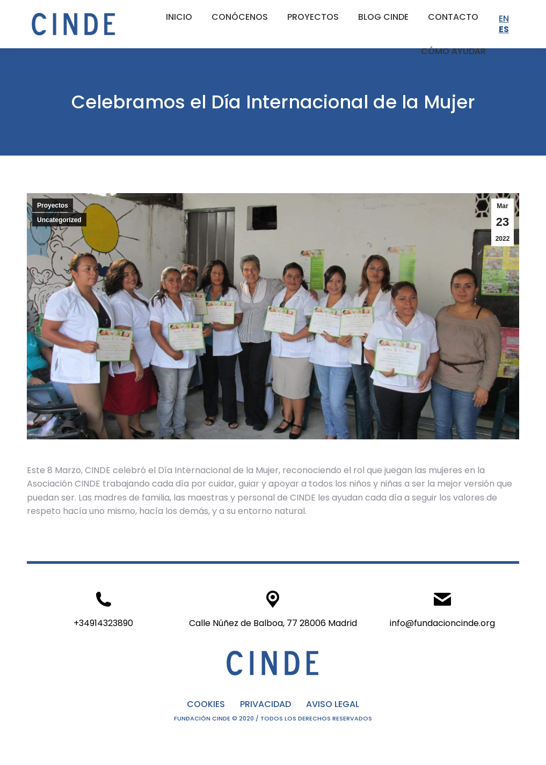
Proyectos (52, 205)
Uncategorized (59, 220)
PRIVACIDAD (265, 704)
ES (504, 29)
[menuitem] (179, 17)
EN (504, 18)
